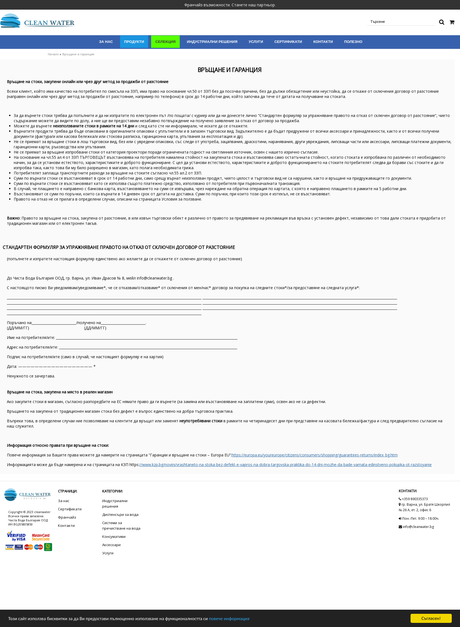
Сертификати (288, 42)
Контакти (323, 42)
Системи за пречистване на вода (121, 525)
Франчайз (67, 517)
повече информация (229, 618)
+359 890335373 (413, 499)
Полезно (353, 42)
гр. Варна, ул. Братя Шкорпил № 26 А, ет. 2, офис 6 (424, 507)
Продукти (134, 42)
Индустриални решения (212, 42)
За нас (106, 42)
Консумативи (114, 536)
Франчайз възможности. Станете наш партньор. (230, 4)
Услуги (256, 42)
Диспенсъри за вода (120, 514)
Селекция (165, 42)
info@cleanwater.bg (416, 526)
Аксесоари (111, 544)
